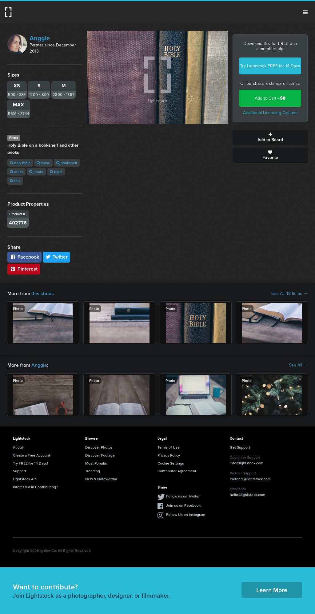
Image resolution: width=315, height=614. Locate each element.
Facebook (24, 256)
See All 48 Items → (289, 294)
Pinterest (24, 268)
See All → (298, 365)
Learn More (271, 589)
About (18, 447)
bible (56, 171)
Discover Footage (100, 455)
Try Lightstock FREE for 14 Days (270, 66)
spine (43, 162)
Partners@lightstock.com (250, 478)
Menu (305, 12)
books (36, 171)
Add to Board (270, 137)
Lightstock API (25, 478)
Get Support (240, 447)
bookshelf (66, 162)
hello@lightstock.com (247, 494)
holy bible (20, 162)
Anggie (40, 38)
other (16, 171)
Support (19, 470)
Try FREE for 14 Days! (30, 463)
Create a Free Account (31, 455)
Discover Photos (99, 447)
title (15, 180)
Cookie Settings (171, 463)
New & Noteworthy (101, 478)
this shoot (42, 293)
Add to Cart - (270, 98)
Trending (92, 470)
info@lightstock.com (246, 462)
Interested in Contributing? (35, 486)
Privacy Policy (169, 455)
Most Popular (96, 463)
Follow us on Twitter (183, 496)
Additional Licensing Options (270, 112)
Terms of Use (169, 447)
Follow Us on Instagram (185, 514)
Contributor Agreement (177, 470)
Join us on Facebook (183, 505)
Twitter (56, 256)
